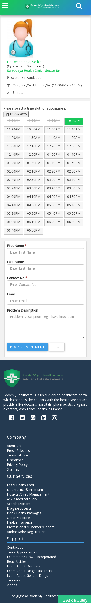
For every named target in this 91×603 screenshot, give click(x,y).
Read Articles (17, 561)
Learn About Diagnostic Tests (29, 571)
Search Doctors (19, 503)
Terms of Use (17, 455)
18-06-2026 (16, 114)
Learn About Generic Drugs (27, 575)
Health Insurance (19, 522)
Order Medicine (18, 517)
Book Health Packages (24, 513)
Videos (12, 585)
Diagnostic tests (19, 508)
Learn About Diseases (23, 566)
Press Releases (18, 450)
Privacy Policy (17, 464)
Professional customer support (30, 527)
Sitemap (13, 469)
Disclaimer (15, 460)
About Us (14, 446)
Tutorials (13, 580)
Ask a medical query (22, 499)
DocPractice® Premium (25, 489)
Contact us (15, 547)
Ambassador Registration (26, 531)
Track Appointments (22, 552)
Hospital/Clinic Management (28, 494)
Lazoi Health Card (20, 485)
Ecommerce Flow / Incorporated (31, 557)
